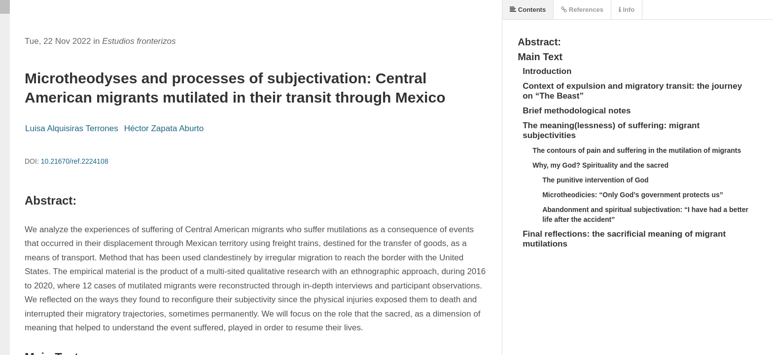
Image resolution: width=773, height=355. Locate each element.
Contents (528, 9)
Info (626, 9)
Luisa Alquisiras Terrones (71, 128)
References (582, 9)
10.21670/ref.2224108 (74, 161)
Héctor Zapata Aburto (164, 128)
